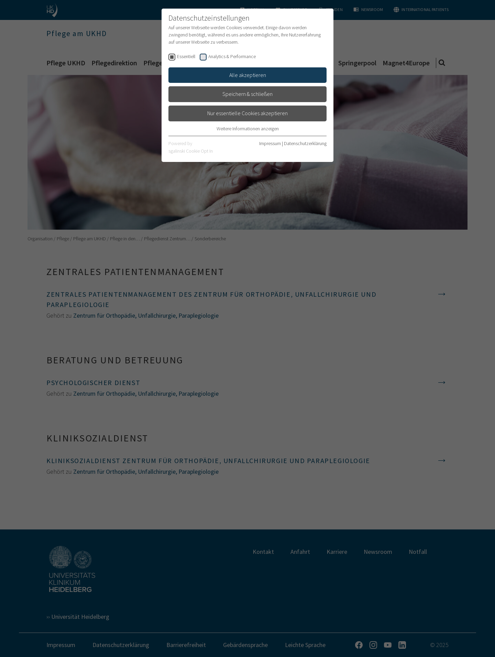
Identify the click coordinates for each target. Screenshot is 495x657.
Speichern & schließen (247, 93)
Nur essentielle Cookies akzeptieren (247, 113)
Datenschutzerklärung (305, 143)
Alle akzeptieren (247, 75)
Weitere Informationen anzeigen (248, 128)
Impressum (270, 143)
